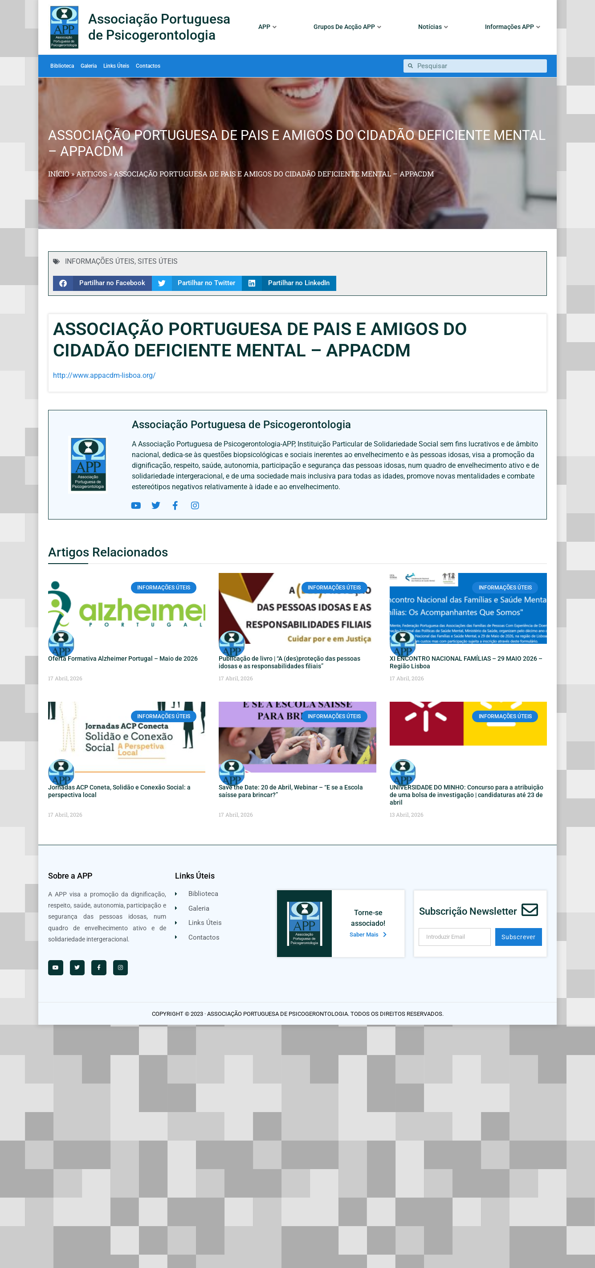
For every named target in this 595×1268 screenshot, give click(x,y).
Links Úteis (116, 66)
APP (267, 26)
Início (58, 173)
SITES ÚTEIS (158, 261)
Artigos (91, 173)
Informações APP (512, 26)
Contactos (148, 66)
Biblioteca (62, 66)
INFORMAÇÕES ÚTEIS (99, 261)
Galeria (89, 66)
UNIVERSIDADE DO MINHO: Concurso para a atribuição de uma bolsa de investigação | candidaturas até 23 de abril (466, 795)
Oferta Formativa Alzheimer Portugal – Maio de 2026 (123, 658)
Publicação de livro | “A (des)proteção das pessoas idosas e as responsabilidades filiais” (289, 662)
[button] (102, 283)
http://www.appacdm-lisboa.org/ (104, 375)
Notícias (433, 26)
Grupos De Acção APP (347, 26)
